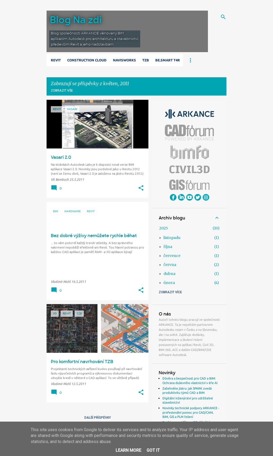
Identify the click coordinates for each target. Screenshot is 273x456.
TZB (145, 60)
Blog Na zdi (76, 20)
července (171, 255)
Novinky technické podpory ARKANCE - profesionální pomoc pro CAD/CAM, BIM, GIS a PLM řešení (190, 412)
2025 (163, 228)
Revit (56, 60)
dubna (169, 273)
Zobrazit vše (62, 90)
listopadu (171, 237)
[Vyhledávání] (223, 17)
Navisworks (124, 60)
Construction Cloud (87, 60)
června (169, 264)
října (167, 246)
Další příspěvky (97, 417)
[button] (141, 188)
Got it (153, 450)
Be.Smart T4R (167, 60)
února (169, 282)
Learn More (128, 450)
